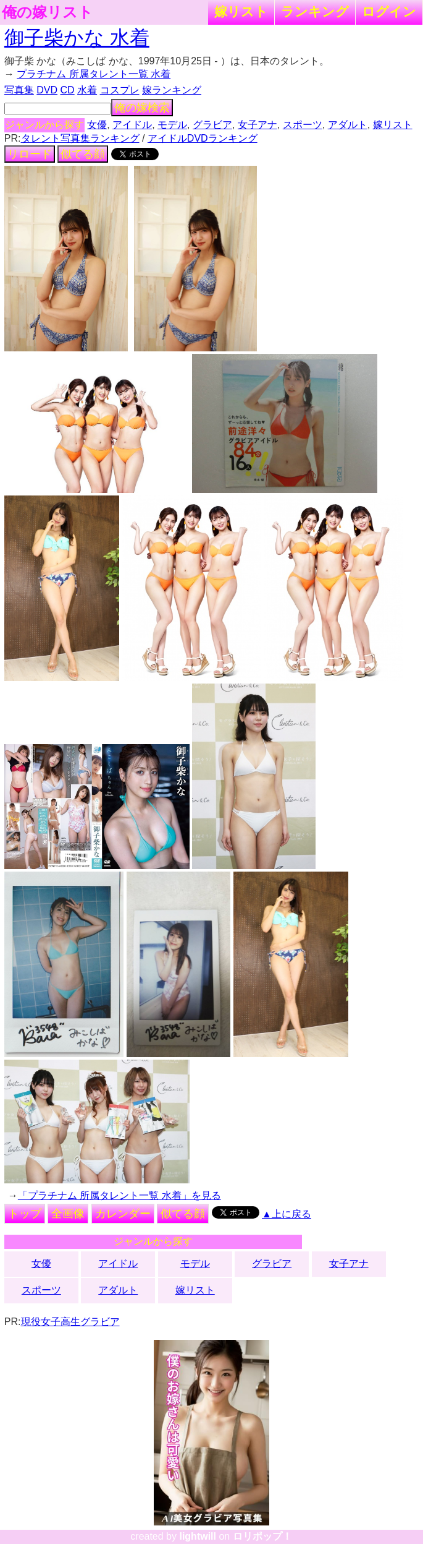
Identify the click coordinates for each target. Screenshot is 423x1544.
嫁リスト (241, 11)
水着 (87, 90)
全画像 (68, 1213)
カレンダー (123, 1213)
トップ (24, 1213)
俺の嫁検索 (142, 107)
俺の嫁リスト (47, 12)
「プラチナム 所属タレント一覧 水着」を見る (119, 1195)
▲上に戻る (286, 1214)
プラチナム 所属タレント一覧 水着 (93, 74)
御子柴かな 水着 (76, 38)
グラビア (212, 124)
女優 (97, 124)
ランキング (315, 11)
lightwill (197, 1536)
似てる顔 (83, 154)
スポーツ (302, 124)
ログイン (389, 11)
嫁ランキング (171, 90)
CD (68, 90)
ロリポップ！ (262, 1536)
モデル (172, 124)
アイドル (132, 124)
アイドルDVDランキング (203, 138)
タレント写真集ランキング (80, 138)
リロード (29, 154)
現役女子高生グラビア (70, 1321)
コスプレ (120, 90)
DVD (46, 90)
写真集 (19, 90)
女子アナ (257, 124)
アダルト (347, 124)
